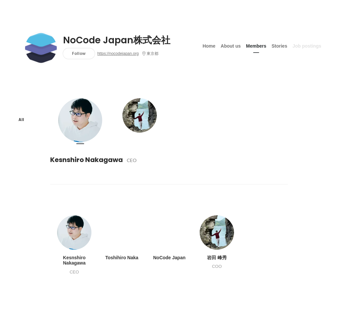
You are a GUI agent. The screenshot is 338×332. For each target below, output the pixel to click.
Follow (78, 53)
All (21, 119)
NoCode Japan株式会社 (116, 40)
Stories (279, 46)
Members (256, 46)
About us (231, 46)
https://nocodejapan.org (118, 53)
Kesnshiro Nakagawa (86, 159)
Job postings (306, 46)
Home (209, 46)
